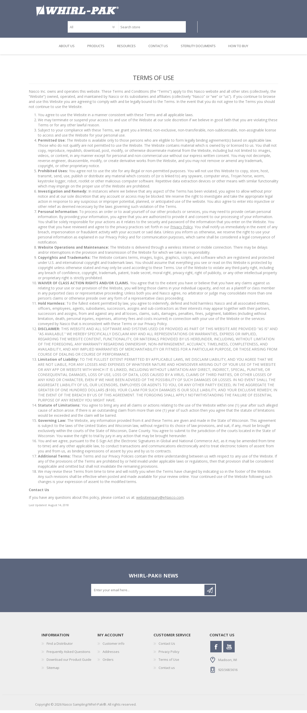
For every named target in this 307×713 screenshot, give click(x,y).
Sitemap (53, 670)
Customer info (113, 646)
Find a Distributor (60, 646)
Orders (108, 662)
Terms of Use (169, 662)
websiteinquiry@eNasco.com (160, 500)
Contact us (167, 670)
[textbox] (152, 28)
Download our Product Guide (69, 662)
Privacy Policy (181, 229)
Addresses (111, 654)
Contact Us (167, 646)
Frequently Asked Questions (68, 654)
